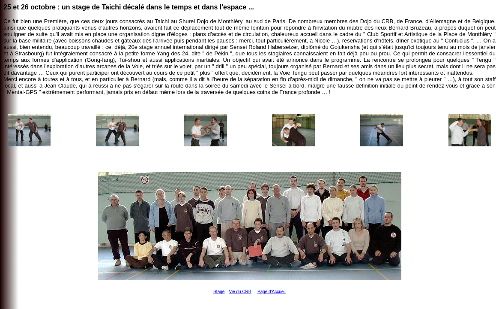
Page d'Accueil (271, 291)
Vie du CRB (240, 291)
